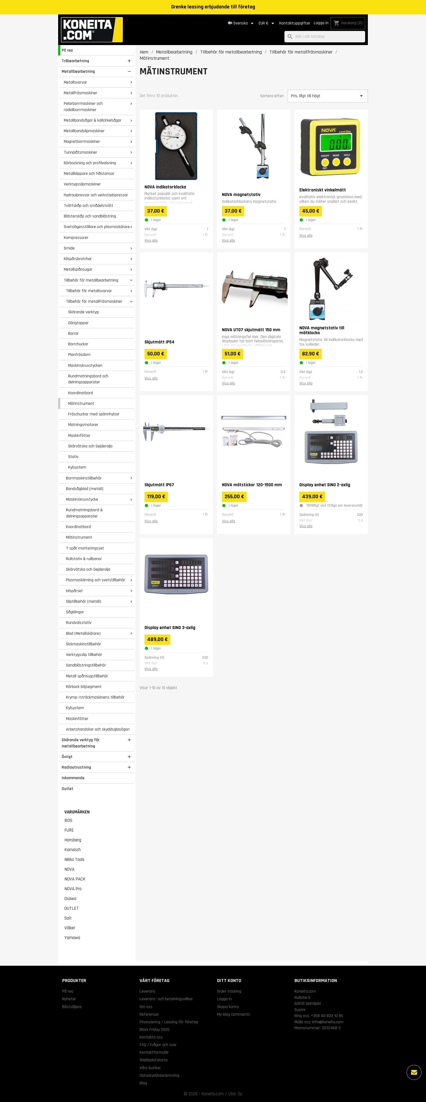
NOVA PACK (75, 879)
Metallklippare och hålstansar (89, 173)
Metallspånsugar (78, 269)
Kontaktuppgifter (294, 23)
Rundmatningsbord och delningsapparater (88, 379)
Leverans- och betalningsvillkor (166, 999)
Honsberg (72, 840)
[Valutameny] (267, 23)
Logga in (321, 23)
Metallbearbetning (78, 71)
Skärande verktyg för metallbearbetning (80, 743)
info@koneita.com (327, 1022)
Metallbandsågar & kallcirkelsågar (92, 120)
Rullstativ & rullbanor (84, 558)
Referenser (149, 1014)
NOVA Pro (73, 889)
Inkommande (73, 778)
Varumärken (77, 812)
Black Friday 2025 (155, 1029)
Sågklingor (75, 612)
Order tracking (229, 991)
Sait (68, 918)
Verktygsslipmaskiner (82, 184)
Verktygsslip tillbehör (84, 654)
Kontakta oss (151, 1037)
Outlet (67, 788)
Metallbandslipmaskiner (84, 131)
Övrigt (67, 756)
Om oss (146, 1006)
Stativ (73, 456)
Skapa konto (228, 1006)
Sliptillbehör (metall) (83, 601)
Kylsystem (77, 467)
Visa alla (151, 240)
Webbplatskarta (154, 1060)
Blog (143, 1083)
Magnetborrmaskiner (82, 141)
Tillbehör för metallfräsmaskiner (94, 301)
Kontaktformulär (154, 1052)
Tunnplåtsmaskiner (80, 152)
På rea (67, 50)
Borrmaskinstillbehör (84, 478)
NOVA (69, 869)
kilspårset (74, 590)
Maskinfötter (79, 435)
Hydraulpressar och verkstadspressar (96, 195)
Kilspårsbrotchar (78, 258)
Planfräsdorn (79, 354)
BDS (68, 820)
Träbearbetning (75, 61)
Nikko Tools (74, 860)
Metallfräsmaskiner (80, 93)
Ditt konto (229, 980)
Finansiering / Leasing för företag (169, 1022)
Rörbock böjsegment (84, 686)
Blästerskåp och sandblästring (90, 216)
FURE (69, 830)
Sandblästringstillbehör (86, 665)
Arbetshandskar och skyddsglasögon (98, 729)
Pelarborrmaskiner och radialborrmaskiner (83, 106)
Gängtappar (78, 323)
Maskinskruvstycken (85, 365)
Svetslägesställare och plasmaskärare (97, 226)
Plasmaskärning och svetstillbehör (95, 580)
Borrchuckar (78, 344)
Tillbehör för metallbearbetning (91, 280)
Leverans (147, 991)
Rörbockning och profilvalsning (90, 163)
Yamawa (72, 938)
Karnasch (72, 850)
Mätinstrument (81, 403)
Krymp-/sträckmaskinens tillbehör (95, 697)
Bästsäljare (72, 1006)
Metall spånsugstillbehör (87, 676)
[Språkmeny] (241, 23)
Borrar (73, 333)
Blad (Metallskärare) (83, 633)
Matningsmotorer (83, 424)
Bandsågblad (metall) (84, 488)
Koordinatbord (80, 393)
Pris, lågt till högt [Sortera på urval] (327, 96)
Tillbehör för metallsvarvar (89, 290)
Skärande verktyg (83, 312)
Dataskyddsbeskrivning (159, 1075)
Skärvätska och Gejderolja (90, 446)
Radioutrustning (76, 767)
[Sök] (324, 37)
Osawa (70, 899)
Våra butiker (150, 1068)
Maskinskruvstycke (82, 499)
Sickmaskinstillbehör (83, 644)
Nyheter (69, 999)
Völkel (69, 928)
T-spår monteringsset (85, 548)
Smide (69, 248)
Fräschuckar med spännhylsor (94, 414)
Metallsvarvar (75, 82)
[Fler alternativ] (414, 1072)
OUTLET (71, 908)
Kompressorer (76, 237)
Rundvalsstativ (79, 622)
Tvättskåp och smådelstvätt (88, 205)
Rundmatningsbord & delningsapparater (84, 513)
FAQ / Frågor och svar (158, 1044)
